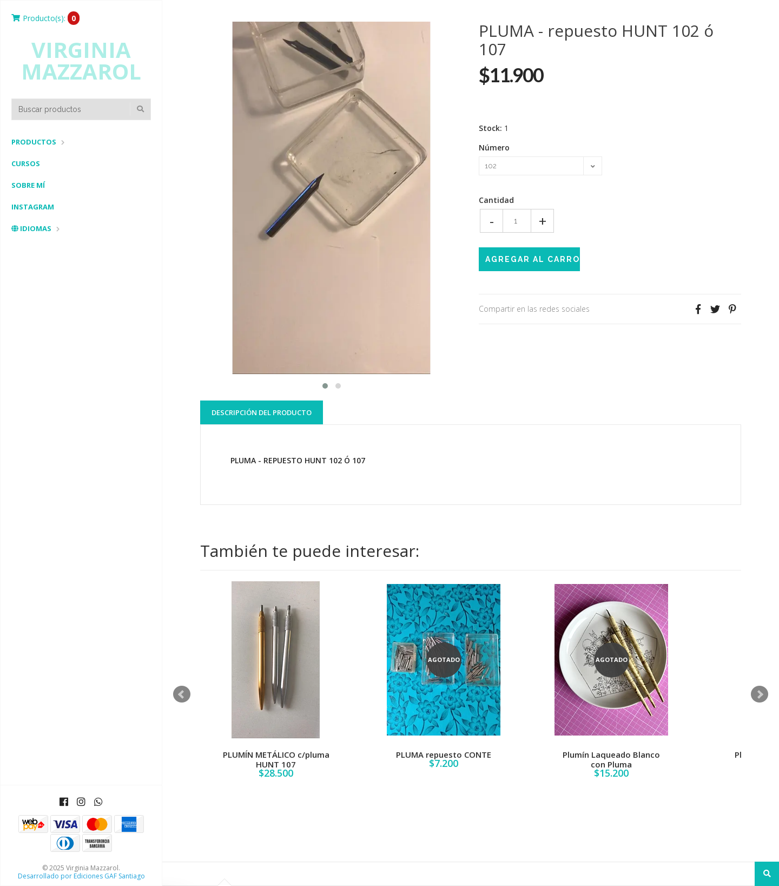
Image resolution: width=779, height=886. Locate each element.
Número (494, 147)
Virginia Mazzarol (81, 60)
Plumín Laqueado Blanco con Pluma (611, 759)
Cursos (25, 163)
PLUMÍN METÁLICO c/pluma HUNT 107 (276, 759)
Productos (33, 142)
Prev (181, 694)
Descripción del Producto (262, 412)
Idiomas (31, 228)
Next (759, 694)
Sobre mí (28, 185)
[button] (325, 384)
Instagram (32, 207)
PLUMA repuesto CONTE (443, 754)
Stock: (490, 128)
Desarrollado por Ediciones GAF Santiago (81, 876)
